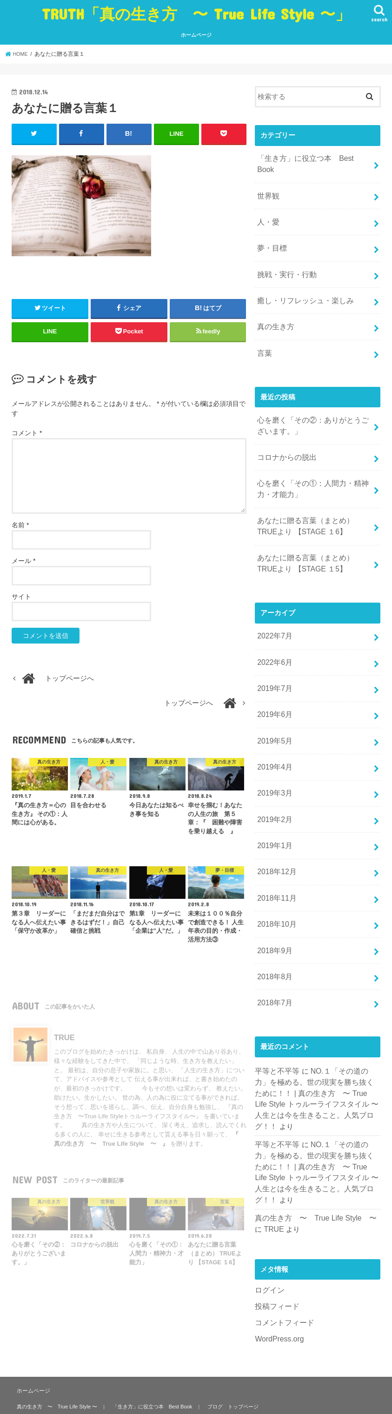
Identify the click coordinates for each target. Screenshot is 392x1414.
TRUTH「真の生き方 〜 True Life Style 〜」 (196, 14)
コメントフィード (283, 1231)
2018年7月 (273, 945)
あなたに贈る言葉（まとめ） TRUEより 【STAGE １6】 (313, 495)
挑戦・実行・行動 (285, 256)
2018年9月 (273, 896)
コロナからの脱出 (285, 430)
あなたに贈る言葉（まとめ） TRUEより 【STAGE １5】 (313, 530)
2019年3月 (273, 748)
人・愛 (267, 207)
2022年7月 (273, 600)
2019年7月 (273, 650)
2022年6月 (273, 625)
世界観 (267, 182)
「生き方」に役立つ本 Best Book (311, 157)
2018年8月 (273, 920)
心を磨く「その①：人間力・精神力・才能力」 (309, 460)
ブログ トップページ (225, 1355)
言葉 (264, 330)
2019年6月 (273, 674)
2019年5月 (273, 699)
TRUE (264, 1140)
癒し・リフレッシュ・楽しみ (302, 281)
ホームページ (196, 35)
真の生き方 (274, 305)
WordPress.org (278, 1247)
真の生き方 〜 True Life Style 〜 (312, 1130)
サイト (21, 596)
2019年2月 (273, 773)
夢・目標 (271, 231)
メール (23, 560)
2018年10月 (275, 871)
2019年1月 (273, 797)
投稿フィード (276, 1216)
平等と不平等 (276, 1012)
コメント (27, 432)
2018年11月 (275, 846)
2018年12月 (275, 822)
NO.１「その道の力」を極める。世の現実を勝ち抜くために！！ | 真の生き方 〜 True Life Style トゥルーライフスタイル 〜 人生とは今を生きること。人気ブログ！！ (315, 1033)
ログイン (269, 1201)
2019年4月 (273, 723)
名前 (20, 524)
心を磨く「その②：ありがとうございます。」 (313, 401)
